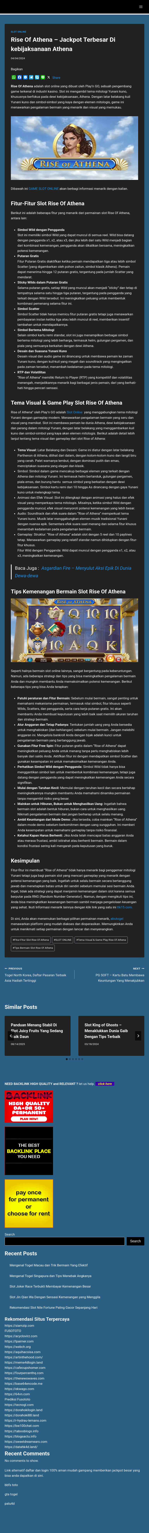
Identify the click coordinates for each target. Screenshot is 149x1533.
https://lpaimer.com (19, 1341)
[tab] (67, 1059)
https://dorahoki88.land (22, 1415)
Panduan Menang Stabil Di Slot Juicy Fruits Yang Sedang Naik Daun (37, 1031)
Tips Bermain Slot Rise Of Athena (33, 947)
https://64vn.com (17, 1394)
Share (56, 78)
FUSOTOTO (13, 1331)
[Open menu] (140, 7)
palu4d (10, 1503)
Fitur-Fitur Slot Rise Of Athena (31, 939)
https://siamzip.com (19, 1326)
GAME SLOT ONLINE (44, 189)
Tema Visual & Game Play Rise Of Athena (101, 939)
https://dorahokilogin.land (23, 1410)
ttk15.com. (125, 907)
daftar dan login (37, 1470)
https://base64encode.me (23, 1384)
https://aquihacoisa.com (23, 1352)
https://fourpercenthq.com (24, 1373)
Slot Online (74, 412)
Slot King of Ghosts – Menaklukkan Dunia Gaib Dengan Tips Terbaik (106, 1031)
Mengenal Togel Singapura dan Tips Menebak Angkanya (51, 1276)
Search (10, 1234)
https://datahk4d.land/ (21, 1447)
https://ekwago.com (19, 1389)
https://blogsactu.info (20, 1436)
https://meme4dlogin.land (24, 1362)
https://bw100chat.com (22, 1426)
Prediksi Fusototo (17, 1399)
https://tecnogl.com (19, 1405)
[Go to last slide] (11, 1035)
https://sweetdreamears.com (26, 1442)
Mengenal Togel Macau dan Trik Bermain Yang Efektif (49, 1265)
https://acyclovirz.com (21, 1336)
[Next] (138, 1035)
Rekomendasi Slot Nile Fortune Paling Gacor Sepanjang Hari (54, 1307)
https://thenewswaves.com (24, 1378)
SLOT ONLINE (18, 31)
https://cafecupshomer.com (25, 1368)
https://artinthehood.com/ (24, 1357)
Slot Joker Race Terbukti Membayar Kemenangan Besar (50, 1286)
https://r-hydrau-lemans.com (25, 1420)
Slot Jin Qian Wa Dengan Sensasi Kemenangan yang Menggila (55, 1297)
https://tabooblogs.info (21, 1431)
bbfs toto (11, 1485)
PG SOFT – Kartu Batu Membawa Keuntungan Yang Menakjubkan (111, 974)
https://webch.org (18, 1347)
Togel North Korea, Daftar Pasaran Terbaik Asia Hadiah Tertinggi (38, 974)
